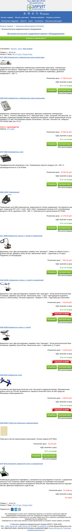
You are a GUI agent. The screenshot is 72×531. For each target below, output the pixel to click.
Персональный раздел (53, 21)
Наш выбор (27, 49)
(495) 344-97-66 (24, 526)
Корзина (45, 14)
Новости (23, 21)
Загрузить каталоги (53, 17)
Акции (30, 21)
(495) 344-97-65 (11, 526)
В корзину (52, 90)
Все (30, 54)
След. (19, 54)
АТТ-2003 (10, 129)
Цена (20, 49)
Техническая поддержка (9, 21)
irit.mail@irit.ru (36, 3)
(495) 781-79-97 (38, 1)
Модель (14, 49)
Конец (25, 54)
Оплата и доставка (22, 17)
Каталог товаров (7, 17)
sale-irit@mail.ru (55, 528)
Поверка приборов (37, 17)
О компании (39, 21)
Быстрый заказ (65, 90)
